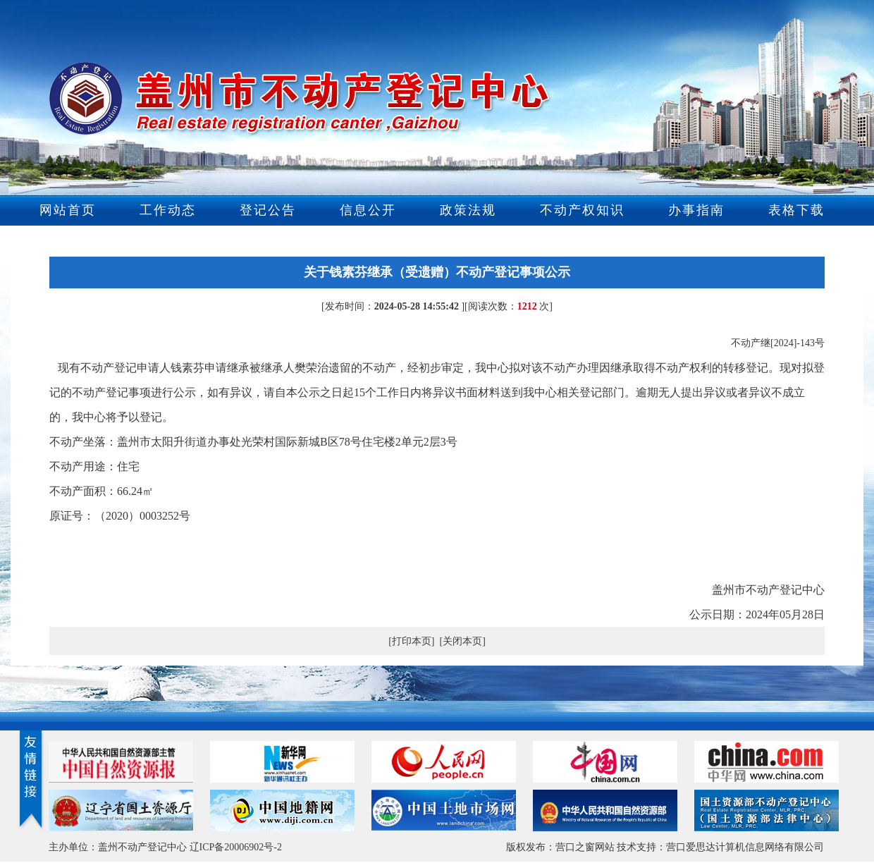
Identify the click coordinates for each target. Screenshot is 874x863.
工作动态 (168, 210)
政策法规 (468, 210)
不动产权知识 (582, 210)
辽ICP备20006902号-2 (236, 847)
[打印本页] (411, 641)
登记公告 (268, 210)
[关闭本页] (463, 641)
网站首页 (67, 210)
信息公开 (368, 210)
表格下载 (796, 210)
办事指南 (696, 210)
